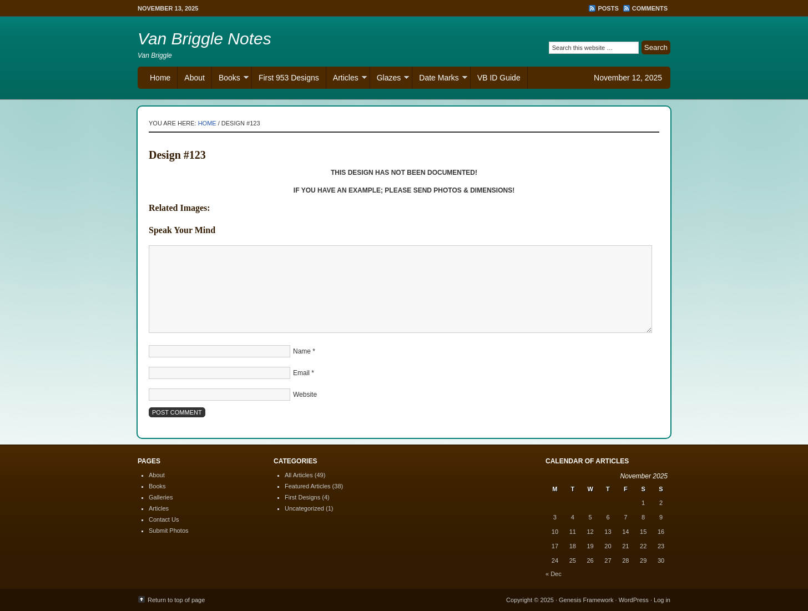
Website (305, 394)
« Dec (554, 573)
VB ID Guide (499, 77)
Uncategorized (304, 508)
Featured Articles (308, 486)
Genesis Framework (586, 600)
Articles (346, 79)
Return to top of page (176, 600)
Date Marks (439, 79)
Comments (650, 8)
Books (230, 79)
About (194, 77)
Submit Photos (169, 530)
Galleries (161, 497)
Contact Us (164, 519)
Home (160, 77)
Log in (662, 600)
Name (302, 351)
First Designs (302, 497)
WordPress (634, 600)
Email (301, 373)
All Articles (299, 475)
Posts (608, 8)
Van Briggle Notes (204, 38)
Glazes (390, 79)
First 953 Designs (289, 77)
